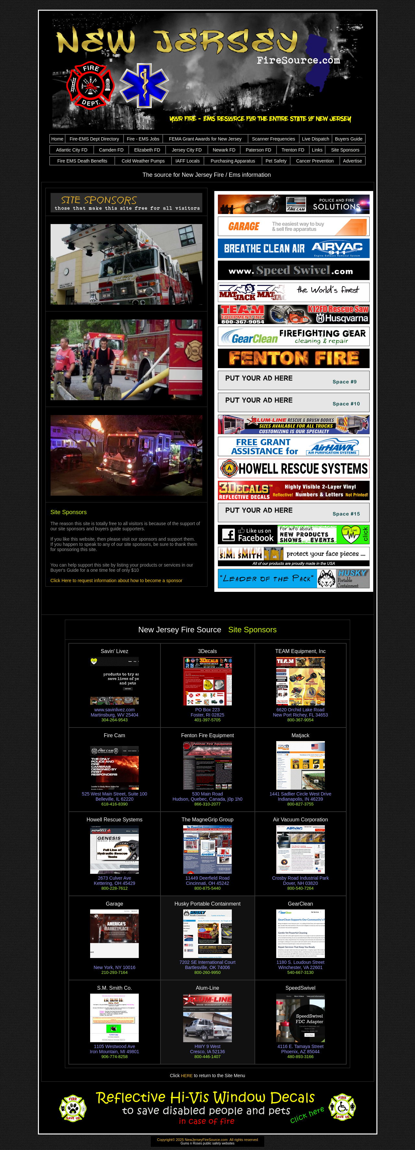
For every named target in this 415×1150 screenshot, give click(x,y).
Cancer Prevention (315, 160)
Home (57, 138)
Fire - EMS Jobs (143, 138)
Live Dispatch (315, 138)
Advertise (352, 160)
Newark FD (224, 149)
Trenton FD (292, 149)
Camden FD (111, 149)
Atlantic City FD (71, 149)
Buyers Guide (348, 138)
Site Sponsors (345, 149)
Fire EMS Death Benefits (82, 160)
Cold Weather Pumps (143, 160)
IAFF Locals (187, 160)
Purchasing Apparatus (233, 160)
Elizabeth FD (147, 149)
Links (317, 149)
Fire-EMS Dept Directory (94, 138)
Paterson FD (258, 149)
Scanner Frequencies (273, 138)
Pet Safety (276, 160)
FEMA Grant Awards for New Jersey (205, 138)
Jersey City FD (187, 149)
